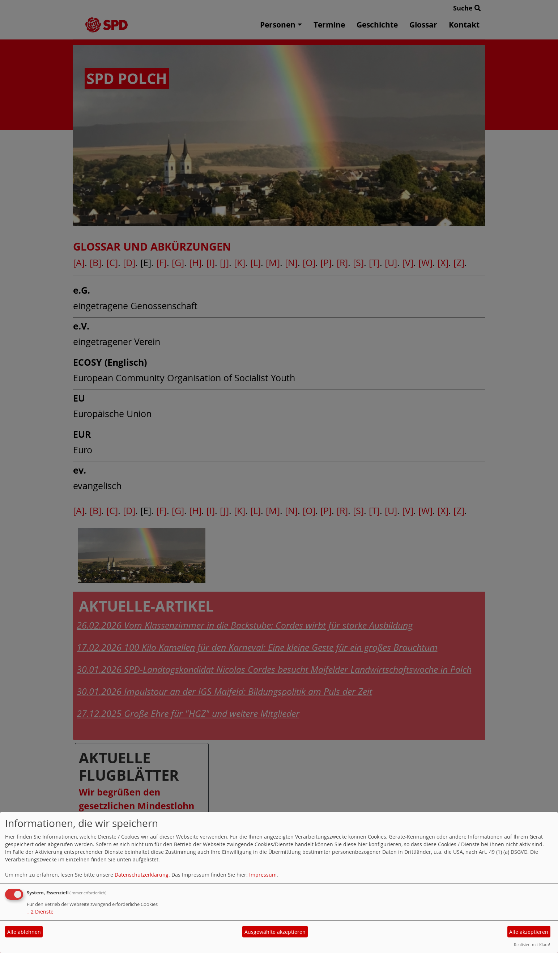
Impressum (263, 874)
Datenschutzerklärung (142, 874)
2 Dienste (40, 911)
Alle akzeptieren (528, 931)
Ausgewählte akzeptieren (275, 931)
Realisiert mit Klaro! (532, 944)
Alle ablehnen (24, 931)
